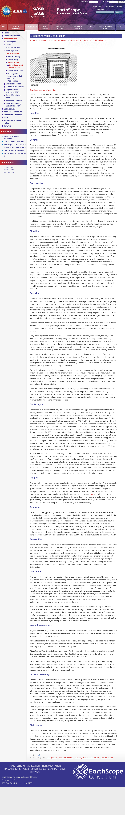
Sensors (9, 44)
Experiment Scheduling (78, 27)
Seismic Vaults (75, 40)
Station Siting (12, 59)
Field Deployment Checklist (14, 150)
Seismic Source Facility (14, 87)
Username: (84, 1)
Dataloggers (11, 42)
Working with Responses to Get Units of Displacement (14, 77)
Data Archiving (45, 27)
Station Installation (15, 70)
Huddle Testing (13, 56)
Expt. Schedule (38, 769)
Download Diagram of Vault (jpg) (43, 90)
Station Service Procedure (14, 142)
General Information (16, 27)
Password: (104, 1)
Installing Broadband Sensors (87, 757)
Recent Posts (9, 167)
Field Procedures (60, 40)
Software (120, 26)
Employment (110, 7)
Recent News (9, 169)
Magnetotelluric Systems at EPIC (12, 90)
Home (4, 26)
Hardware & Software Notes (105, 27)
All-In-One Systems (13, 47)
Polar (90, 26)
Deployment (52, 757)
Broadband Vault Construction (96, 40)
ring (92, 494)
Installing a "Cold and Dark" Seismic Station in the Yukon (15, 146)
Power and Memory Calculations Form (13, 104)
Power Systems (12, 50)
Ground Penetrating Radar (13, 96)
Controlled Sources (13, 84)
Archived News (9, 172)
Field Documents (66, 757)
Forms (62, 769)
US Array (52, 769)
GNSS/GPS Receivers (14, 100)
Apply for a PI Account (60, 27)
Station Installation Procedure (11, 137)
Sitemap (119, 7)
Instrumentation (31, 26)
